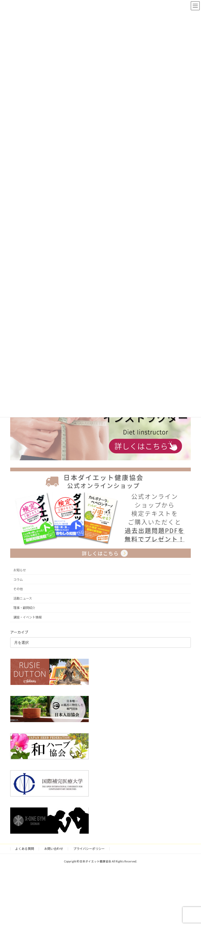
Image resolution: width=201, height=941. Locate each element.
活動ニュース (22, 598)
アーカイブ (19, 632)
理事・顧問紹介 (24, 608)
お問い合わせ (53, 849)
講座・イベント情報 (27, 617)
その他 (18, 589)
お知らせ (19, 570)
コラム (18, 580)
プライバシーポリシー (89, 849)
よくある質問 (24, 849)
